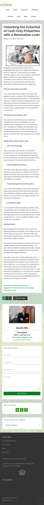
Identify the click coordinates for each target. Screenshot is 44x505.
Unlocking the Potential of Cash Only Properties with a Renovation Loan (22, 31)
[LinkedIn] (17, 410)
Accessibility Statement (9, 441)
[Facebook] (26, 410)
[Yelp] (21, 410)
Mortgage (30, 288)
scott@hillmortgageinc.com (22, 337)
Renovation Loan (10, 290)
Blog (3, 448)
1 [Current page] (3, 298)
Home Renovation (19, 288)
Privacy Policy (6, 444)
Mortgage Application (20, 285)
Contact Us (5, 452)
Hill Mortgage (22, 3)
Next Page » (21, 298)
